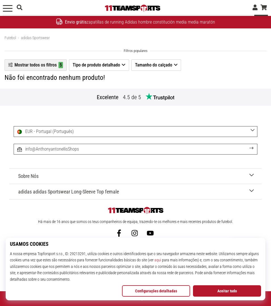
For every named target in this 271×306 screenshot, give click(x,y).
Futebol (10, 38)
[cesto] (263, 8)
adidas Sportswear (35, 38)
